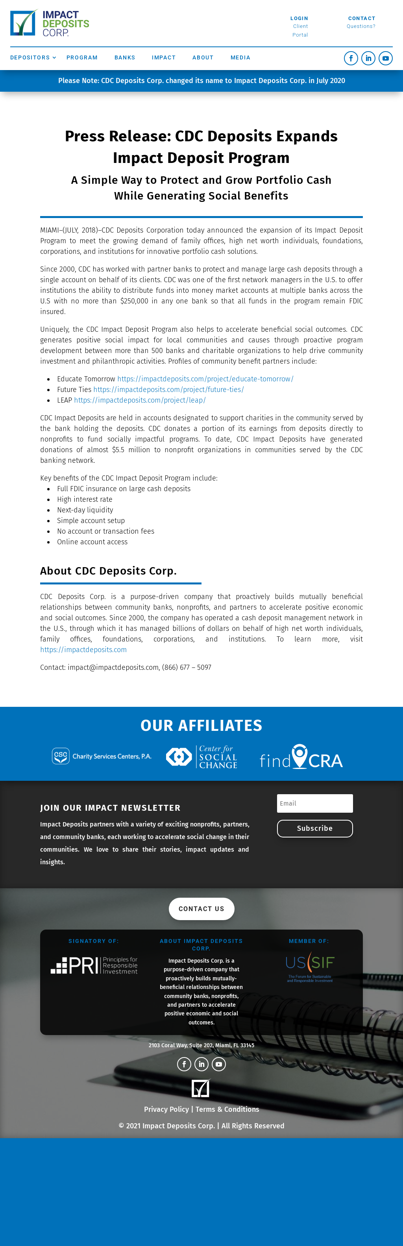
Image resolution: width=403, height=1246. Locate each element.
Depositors (30, 58)
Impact (164, 58)
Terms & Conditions (227, 1109)
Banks (125, 58)
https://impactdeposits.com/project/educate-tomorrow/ (205, 379)
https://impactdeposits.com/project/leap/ (140, 400)
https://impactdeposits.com (83, 649)
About (203, 58)
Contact (362, 18)
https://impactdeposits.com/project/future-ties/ (168, 389)
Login (299, 18)
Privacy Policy (166, 1109)
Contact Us (202, 909)
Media (241, 58)
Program (82, 58)
